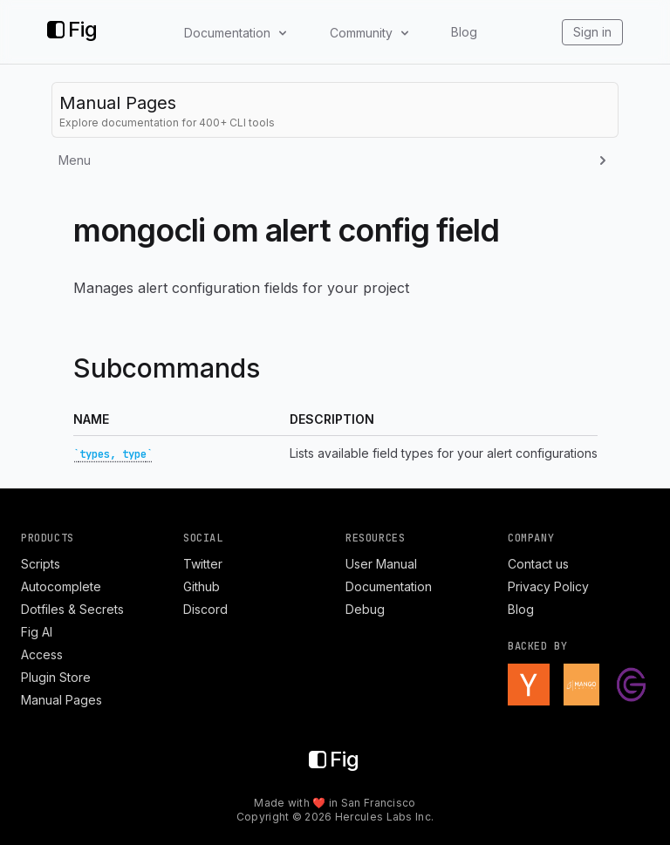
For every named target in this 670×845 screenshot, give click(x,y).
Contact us (538, 563)
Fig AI (36, 631)
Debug (365, 609)
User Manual (381, 563)
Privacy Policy (548, 586)
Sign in (592, 31)
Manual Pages (61, 699)
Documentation (388, 586)
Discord (205, 609)
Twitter (202, 563)
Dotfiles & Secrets (72, 609)
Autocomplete (61, 586)
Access (42, 654)
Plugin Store (56, 677)
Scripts (40, 563)
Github (201, 586)
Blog (464, 31)
